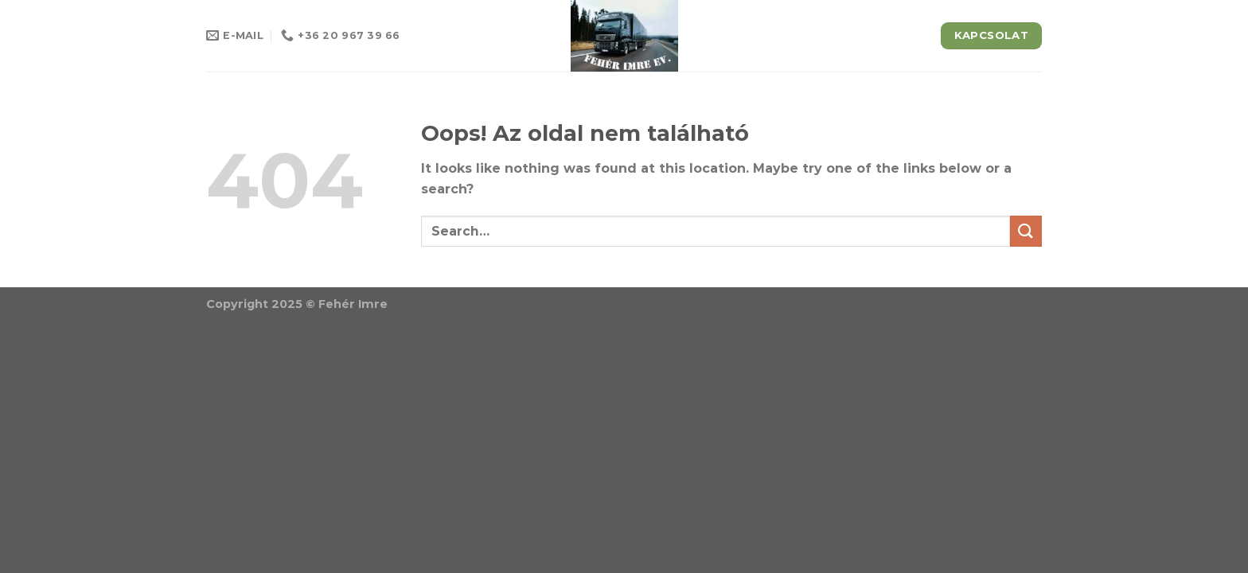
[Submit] (1026, 231)
